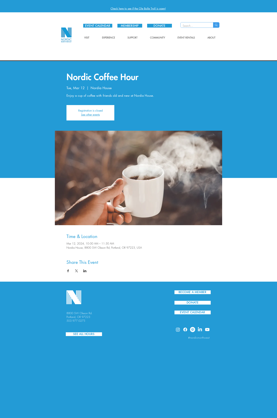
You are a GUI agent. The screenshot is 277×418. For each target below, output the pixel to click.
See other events (90, 115)
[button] (87, 38)
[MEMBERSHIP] (129, 26)
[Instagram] (177, 329)
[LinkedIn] (199, 329)
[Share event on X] (76, 270)
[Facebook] (185, 329)
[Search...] (194, 25)
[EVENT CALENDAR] (97, 26)
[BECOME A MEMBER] (192, 292)
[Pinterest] (192, 329)
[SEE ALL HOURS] (84, 334)
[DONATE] (159, 26)
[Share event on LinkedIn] (84, 270)
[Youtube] (207, 329)
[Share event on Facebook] (68, 270)
